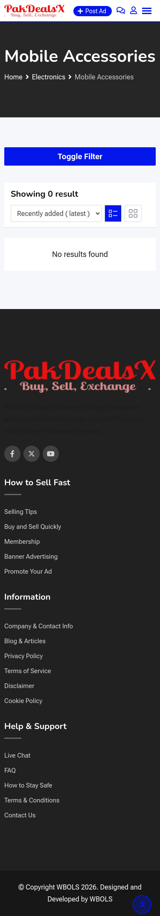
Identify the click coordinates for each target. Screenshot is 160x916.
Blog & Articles (25, 641)
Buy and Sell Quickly (32, 527)
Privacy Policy (23, 656)
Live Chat (17, 755)
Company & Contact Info (38, 626)
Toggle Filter (80, 156)
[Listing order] (56, 213)
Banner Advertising (31, 556)
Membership (22, 542)
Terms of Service (27, 671)
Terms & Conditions (31, 800)
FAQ (10, 770)
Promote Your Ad (28, 571)
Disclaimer (19, 686)
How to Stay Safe (28, 785)
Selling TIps (20, 512)
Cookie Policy (23, 701)
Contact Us (19, 815)
